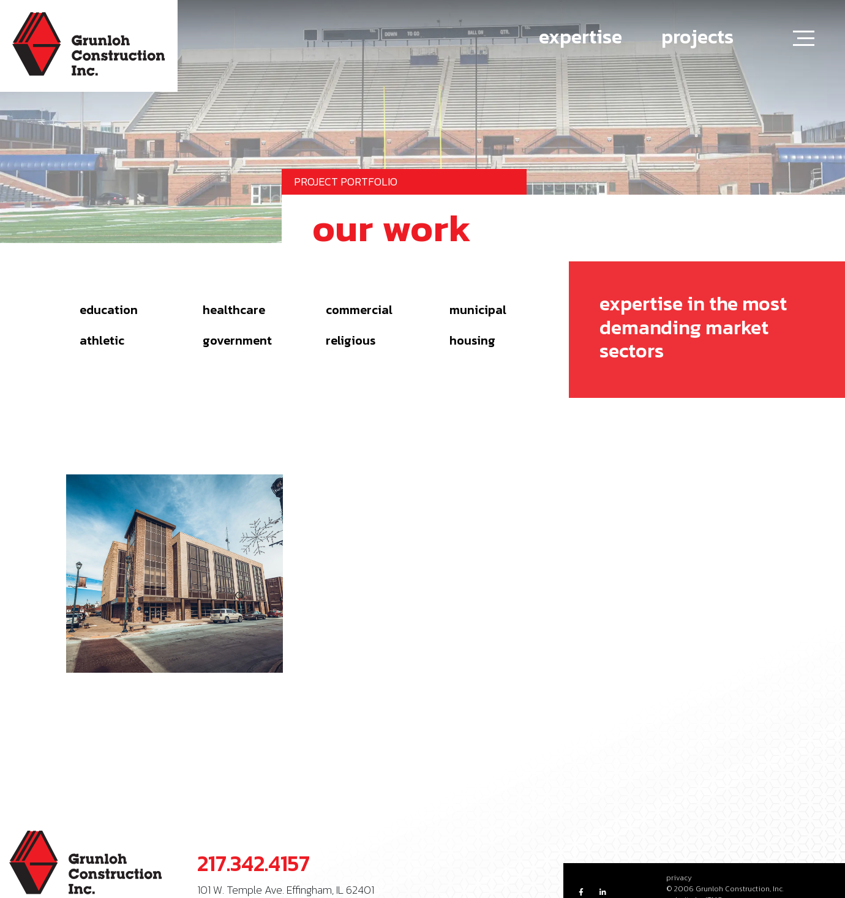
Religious (350, 340)
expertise (580, 36)
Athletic (102, 340)
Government (237, 340)
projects (697, 36)
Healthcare (234, 310)
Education (109, 310)
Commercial (359, 310)
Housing (472, 340)
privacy (679, 877)
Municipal (477, 310)
